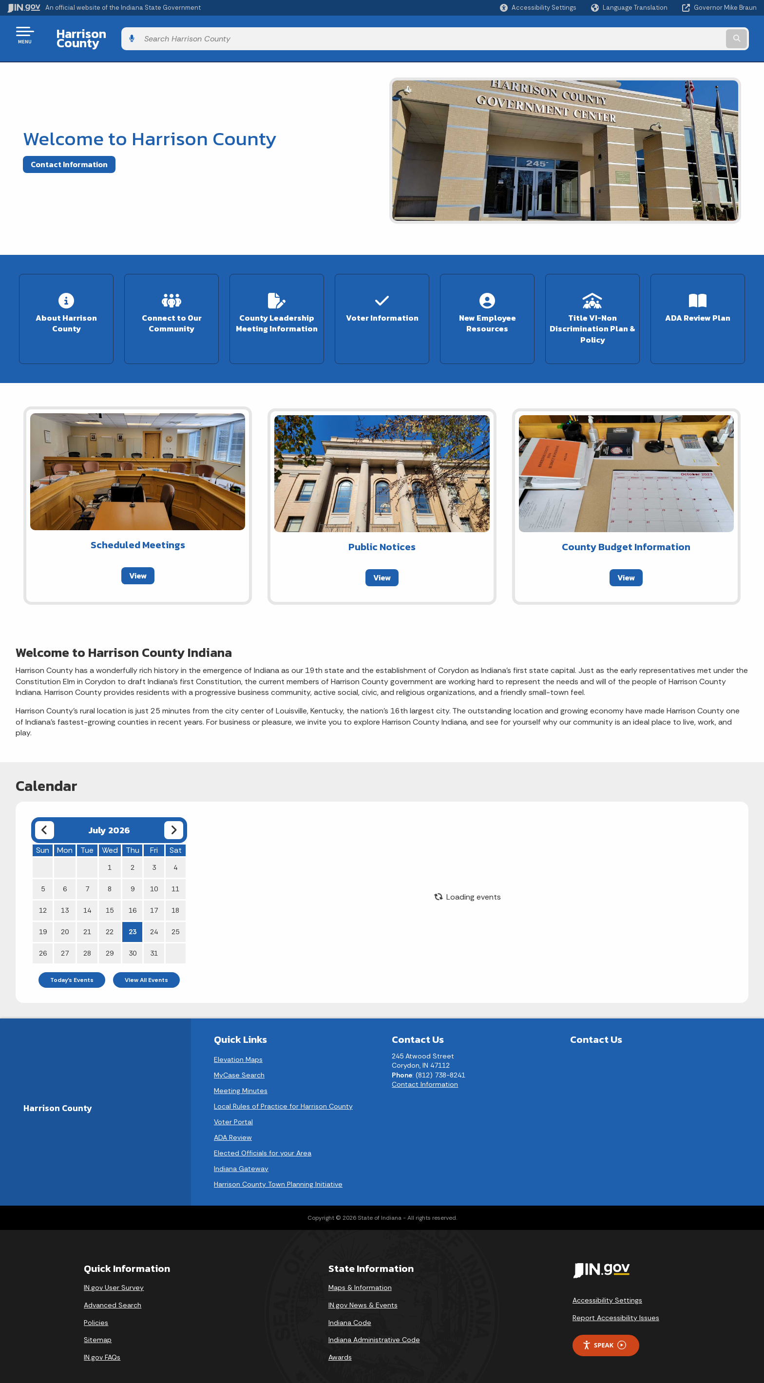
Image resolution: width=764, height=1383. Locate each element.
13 (65, 895)
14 (87, 895)
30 (132, 938)
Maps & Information (360, 1273)
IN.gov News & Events (363, 1291)
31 (154, 938)
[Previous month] (44, 816)
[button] (538, 7)
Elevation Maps (238, 1044)
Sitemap (98, 1325)
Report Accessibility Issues (616, 1303)
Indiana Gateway (241, 1154)
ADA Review (233, 1122)
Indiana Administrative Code (374, 1325)
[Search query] (669, 34)
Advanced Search (112, 1291)
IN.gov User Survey (114, 1273)
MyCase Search (239, 1060)
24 (154, 917)
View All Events (146, 965)
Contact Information (69, 156)
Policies (96, 1308)
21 (87, 917)
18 (175, 895)
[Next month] (173, 816)
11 (175, 874)
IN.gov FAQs (102, 1342)
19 (43, 917)
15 (110, 895)
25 (175, 917)
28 (87, 938)
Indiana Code (349, 1308)
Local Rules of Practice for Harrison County (283, 1091)
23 (132, 917)
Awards (340, 1342)
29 (110, 938)
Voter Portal (233, 1107)
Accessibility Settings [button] (607, 1286)
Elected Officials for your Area (262, 1138)
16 (132, 895)
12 (43, 895)
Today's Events (72, 965)
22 (110, 917)
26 (43, 938)
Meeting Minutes (240, 1076)
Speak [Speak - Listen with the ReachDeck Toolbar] (604, 1330)
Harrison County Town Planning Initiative (278, 1169)
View (138, 561)
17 (154, 895)
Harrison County (96, 34)
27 (65, 938)
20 (65, 917)
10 (154, 874)
